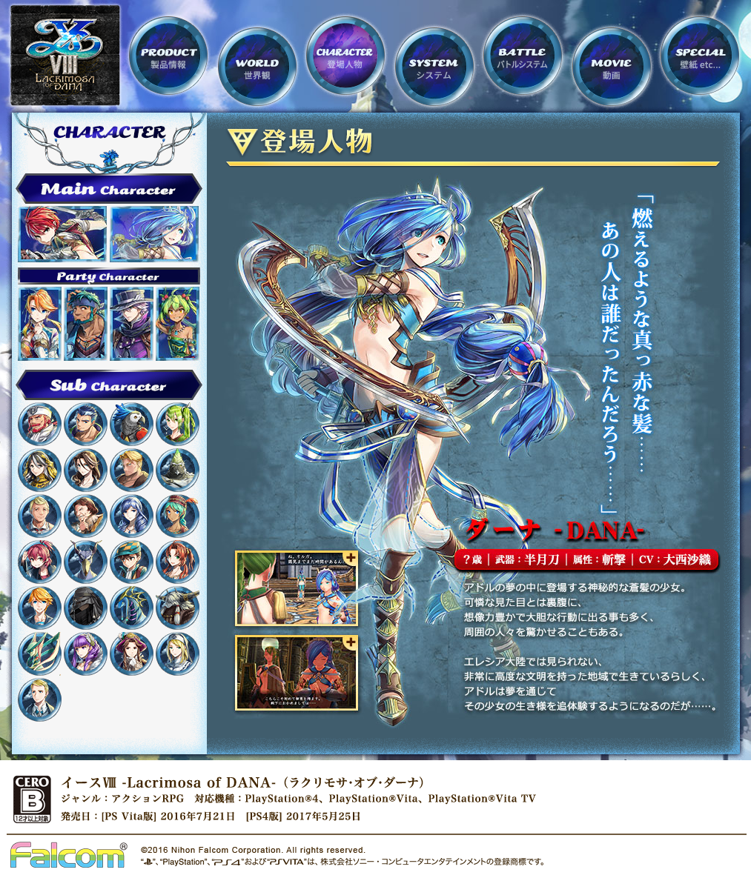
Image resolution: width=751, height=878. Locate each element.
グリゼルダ (85, 654)
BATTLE (523, 56)
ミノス (177, 608)
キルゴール (40, 516)
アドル (62, 234)
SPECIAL (700, 56)
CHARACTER (345, 56)
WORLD (257, 67)
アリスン (131, 516)
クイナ (40, 562)
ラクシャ (40, 324)
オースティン (131, 654)
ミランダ (177, 562)
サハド (85, 324)
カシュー (40, 608)
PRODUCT (168, 56)
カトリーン (85, 470)
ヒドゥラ (131, 608)
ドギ (85, 424)
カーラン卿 (85, 516)
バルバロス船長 (40, 424)
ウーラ (85, 608)
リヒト (40, 700)
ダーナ (154, 234)
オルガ (177, 424)
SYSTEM (434, 67)
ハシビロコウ (85, 562)
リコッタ (177, 324)
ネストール (40, 654)
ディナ (177, 516)
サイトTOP (65, 55)
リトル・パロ (131, 424)
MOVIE (612, 67)
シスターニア (177, 654)
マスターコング (177, 470)
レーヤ (131, 562)
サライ (40, 470)
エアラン (131, 470)
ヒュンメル (131, 324)
